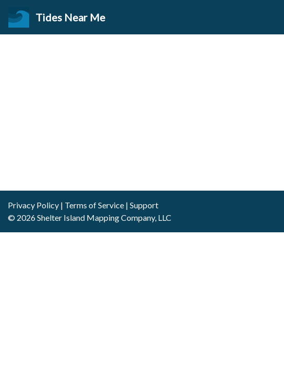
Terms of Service (94, 205)
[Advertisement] (142, 112)
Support (144, 205)
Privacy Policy (33, 205)
